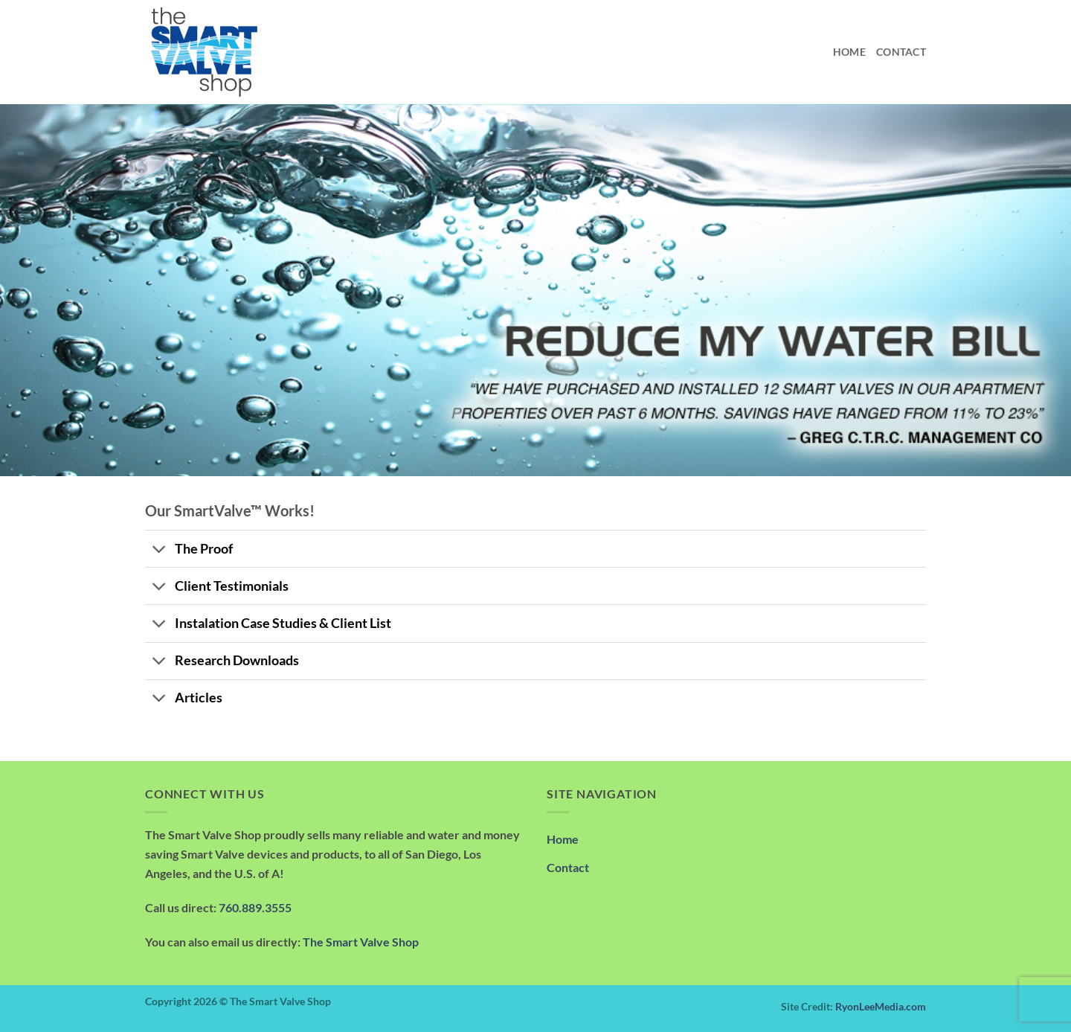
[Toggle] (159, 550)
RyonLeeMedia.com (880, 1006)
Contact (901, 51)
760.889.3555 (255, 907)
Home (849, 51)
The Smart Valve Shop (361, 942)
